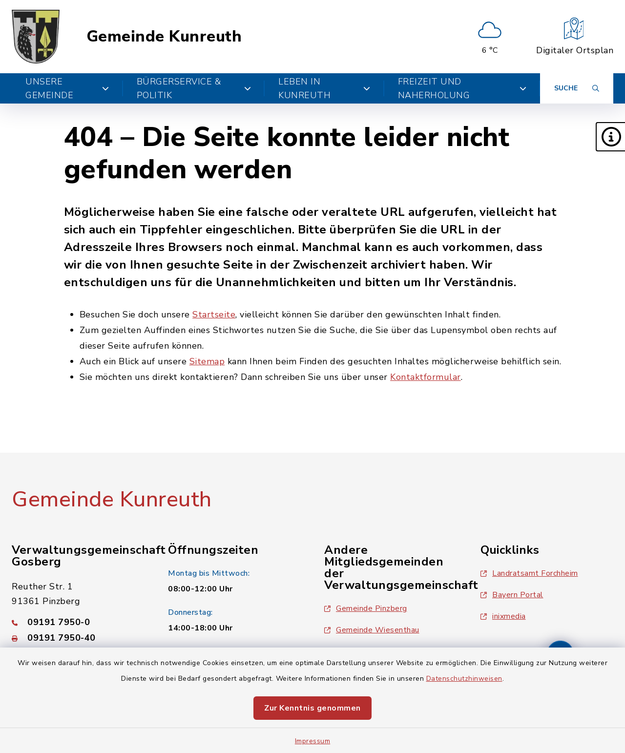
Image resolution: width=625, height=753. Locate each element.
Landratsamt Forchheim (529, 573)
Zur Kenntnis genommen (312, 708)
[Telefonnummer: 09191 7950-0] (78, 622)
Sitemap (207, 361)
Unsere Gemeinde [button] (67, 88)
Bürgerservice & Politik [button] (194, 88)
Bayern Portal (511, 594)
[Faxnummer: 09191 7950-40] (78, 638)
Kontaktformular (425, 377)
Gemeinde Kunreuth (164, 36)
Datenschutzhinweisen (464, 678)
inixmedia (503, 616)
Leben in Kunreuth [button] (324, 88)
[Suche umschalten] (576, 88)
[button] (610, 136)
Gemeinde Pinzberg (365, 608)
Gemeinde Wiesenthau (371, 630)
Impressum (313, 741)
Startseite (213, 314)
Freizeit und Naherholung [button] (462, 88)
